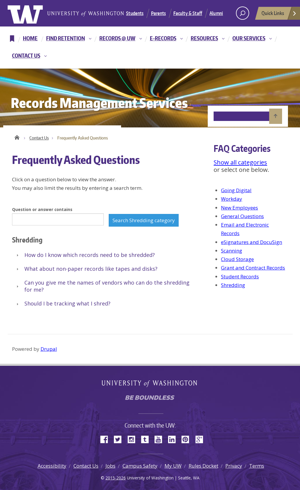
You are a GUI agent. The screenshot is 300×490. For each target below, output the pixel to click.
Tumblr (147, 439)
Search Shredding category (144, 220)
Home (30, 38)
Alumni (216, 13)
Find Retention (65, 38)
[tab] (102, 255)
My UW (173, 465)
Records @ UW (117, 38)
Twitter (120, 439)
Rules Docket (203, 465)
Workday (231, 198)
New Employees (239, 207)
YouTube (160, 439)
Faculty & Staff (187, 13)
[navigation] (150, 47)
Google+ (201, 439)
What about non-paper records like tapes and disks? (90, 268)
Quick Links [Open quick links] (279, 15)
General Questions (242, 216)
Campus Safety (140, 465)
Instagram (133, 439)
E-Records (163, 38)
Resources (204, 38)
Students (134, 13)
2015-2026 (115, 478)
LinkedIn (174, 439)
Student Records (240, 276)
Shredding (233, 285)
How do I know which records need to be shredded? (89, 254)
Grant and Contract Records (253, 267)
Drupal (49, 349)
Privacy (233, 465)
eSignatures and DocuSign (251, 242)
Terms (256, 465)
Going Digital (236, 190)
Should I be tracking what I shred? (67, 303)
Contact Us (26, 55)
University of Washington (32, 13)
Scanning (231, 250)
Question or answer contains (42, 209)
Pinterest (187, 439)
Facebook (106, 439)
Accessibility (52, 465)
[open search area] (242, 13)
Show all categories (240, 162)
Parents (158, 13)
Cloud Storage (237, 259)
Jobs (110, 465)
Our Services (248, 38)
